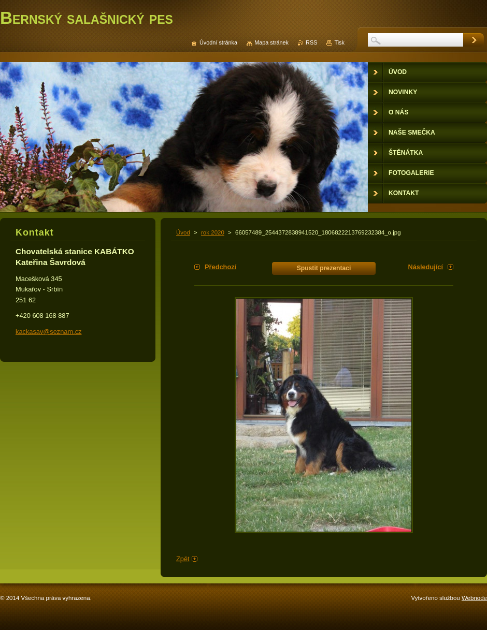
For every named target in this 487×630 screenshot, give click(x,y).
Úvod (183, 232)
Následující (425, 267)
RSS (311, 42)
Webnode (474, 598)
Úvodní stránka (218, 42)
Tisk (339, 42)
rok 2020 (212, 232)
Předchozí (220, 267)
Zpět (183, 559)
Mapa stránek (271, 42)
